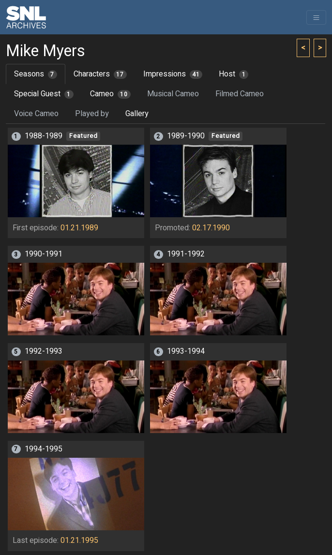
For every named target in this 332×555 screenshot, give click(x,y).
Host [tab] (233, 74)
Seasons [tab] (35, 74)
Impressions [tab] (173, 74)
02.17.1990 (211, 228)
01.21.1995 (79, 540)
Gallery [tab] (137, 114)
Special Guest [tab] (44, 94)
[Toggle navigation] (316, 17)
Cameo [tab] (110, 94)
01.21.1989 (79, 228)
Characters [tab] (100, 74)
